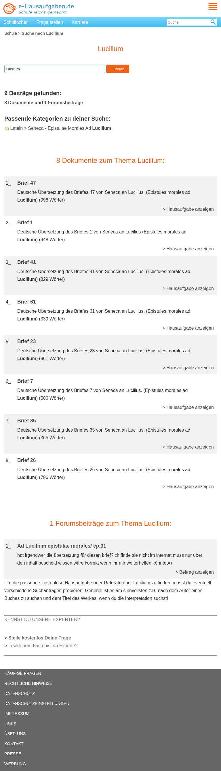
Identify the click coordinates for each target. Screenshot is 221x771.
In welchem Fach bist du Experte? (43, 645)
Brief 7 (25, 381)
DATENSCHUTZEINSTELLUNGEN (36, 703)
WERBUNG (15, 764)
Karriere (80, 22)
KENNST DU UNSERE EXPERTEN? (42, 619)
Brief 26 (26, 460)
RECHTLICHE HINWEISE (28, 683)
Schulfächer (15, 22)
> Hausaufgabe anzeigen (188, 209)
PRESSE (12, 753)
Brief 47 (26, 183)
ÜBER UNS (15, 733)
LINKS (10, 723)
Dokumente (20, 102)
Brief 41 (26, 262)
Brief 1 (25, 222)
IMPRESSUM (16, 713)
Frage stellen (50, 22)
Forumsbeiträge (65, 102)
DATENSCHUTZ (19, 693)
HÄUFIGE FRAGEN (22, 673)
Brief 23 (26, 341)
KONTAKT (14, 743)
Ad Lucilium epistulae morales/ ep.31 (61, 546)
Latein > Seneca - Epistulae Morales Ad (60, 128)
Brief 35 (26, 421)
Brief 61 (26, 302)
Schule (10, 33)
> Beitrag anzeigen (194, 572)
